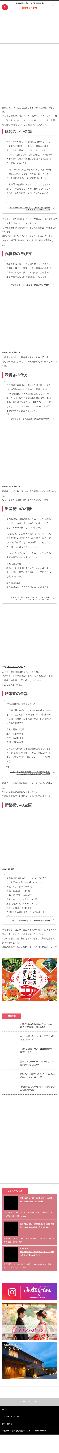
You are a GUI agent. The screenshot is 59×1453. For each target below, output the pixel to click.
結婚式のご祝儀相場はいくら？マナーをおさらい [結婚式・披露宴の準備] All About (30, 773)
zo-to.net (9, 869)
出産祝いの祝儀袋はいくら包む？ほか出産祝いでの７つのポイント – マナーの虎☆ (30, 598)
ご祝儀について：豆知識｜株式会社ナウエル (30, 285)
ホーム (4, 1428)
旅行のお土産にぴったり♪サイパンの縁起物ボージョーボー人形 (37, 1089)
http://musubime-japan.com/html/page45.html (31, 920)
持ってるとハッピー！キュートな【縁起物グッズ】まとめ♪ (37, 1074)
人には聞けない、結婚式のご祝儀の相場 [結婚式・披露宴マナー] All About (29, 208)
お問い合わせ (7, 1442)
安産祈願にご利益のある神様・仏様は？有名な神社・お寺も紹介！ (36, 1027)
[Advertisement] (29, 23)
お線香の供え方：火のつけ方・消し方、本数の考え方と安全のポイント (37, 1272)
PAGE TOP (29, 1420)
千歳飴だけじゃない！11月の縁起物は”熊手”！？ (36, 1058)
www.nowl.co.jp (12, 352)
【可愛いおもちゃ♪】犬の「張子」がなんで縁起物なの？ (37, 1105)
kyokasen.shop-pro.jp (15, 666)
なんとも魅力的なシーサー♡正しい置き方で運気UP (37, 1042)
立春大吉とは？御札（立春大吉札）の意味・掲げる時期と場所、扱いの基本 (37, 1218)
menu (53, 6)
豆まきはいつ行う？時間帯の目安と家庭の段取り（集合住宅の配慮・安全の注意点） (37, 1244)
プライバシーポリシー (10, 1435)
